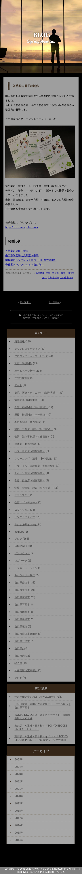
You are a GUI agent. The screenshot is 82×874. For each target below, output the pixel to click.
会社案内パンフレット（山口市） (24, 265)
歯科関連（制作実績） (27, 400)
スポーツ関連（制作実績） (29, 474)
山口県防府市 (22, 598)
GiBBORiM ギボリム (55, 872)
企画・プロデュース (25, 503)
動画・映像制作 (23, 364)
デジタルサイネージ (25, 525)
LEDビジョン (22, 510)
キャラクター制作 (24, 576)
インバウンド (22, 554)
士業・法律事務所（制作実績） (32, 437)
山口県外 (19, 649)
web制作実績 (22, 378)
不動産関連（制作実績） (28, 422)
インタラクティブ (24, 517)
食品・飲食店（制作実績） (29, 481)
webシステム (22, 495)
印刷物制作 (53, 278)
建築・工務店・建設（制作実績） (33, 430)
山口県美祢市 (22, 620)
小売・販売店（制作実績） (29, 452)
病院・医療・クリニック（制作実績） (36, 393)
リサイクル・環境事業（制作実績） (34, 466)
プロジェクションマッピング (31, 356)
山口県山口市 (66, 278)
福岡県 (18, 663)
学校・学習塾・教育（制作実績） (33, 488)
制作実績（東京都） (25, 671)
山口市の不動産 (36, 872)
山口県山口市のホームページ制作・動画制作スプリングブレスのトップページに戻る (41, 317)
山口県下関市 (22, 605)
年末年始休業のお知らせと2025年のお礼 (37, 697)
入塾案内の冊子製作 (16, 251)
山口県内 (19, 656)
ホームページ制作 (24, 371)
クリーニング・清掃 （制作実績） (34, 459)
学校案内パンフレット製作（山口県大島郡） (30, 260)
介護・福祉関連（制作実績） (31, 408)
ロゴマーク (20, 561)
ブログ (18, 539)
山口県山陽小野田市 (25, 634)
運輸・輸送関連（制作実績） (31, 415)
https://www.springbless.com (21, 227)
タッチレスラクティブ (27, 349)
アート (18, 386)
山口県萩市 (20, 627)
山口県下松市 (22, 641)
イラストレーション (25, 568)
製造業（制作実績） (25, 444)
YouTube (19, 532)
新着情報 (40, 273)
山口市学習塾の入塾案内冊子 (22, 256)
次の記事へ (54, 303)
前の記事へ (25, 303)
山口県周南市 (22, 612)
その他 (18, 678)
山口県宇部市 (22, 590)
